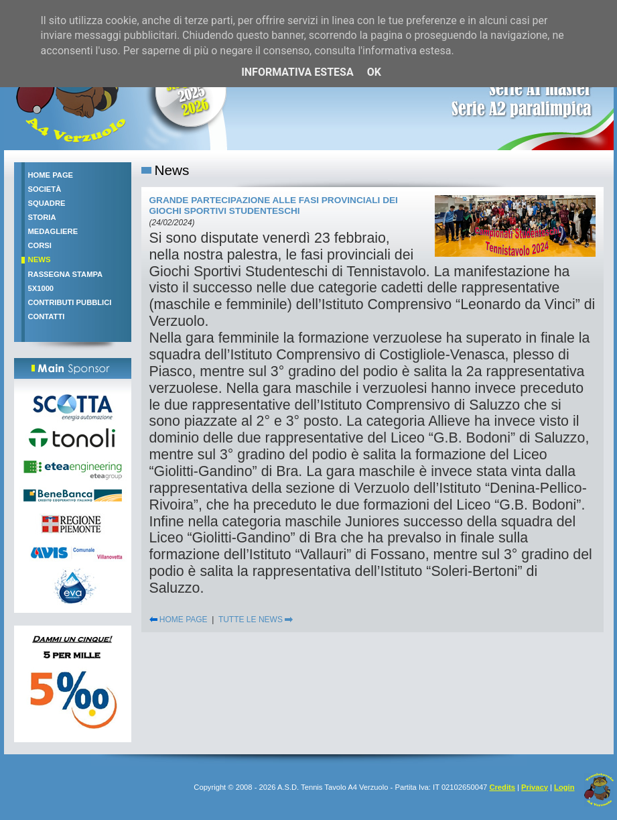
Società (45, 189)
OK (374, 72)
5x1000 (41, 288)
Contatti (46, 316)
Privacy (534, 787)
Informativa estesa (297, 72)
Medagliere (53, 231)
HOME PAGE (178, 619)
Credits (502, 787)
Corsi (40, 245)
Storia (42, 217)
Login (564, 787)
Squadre (47, 203)
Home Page (51, 175)
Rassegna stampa (65, 274)
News (39, 259)
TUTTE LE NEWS (255, 619)
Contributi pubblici (70, 302)
